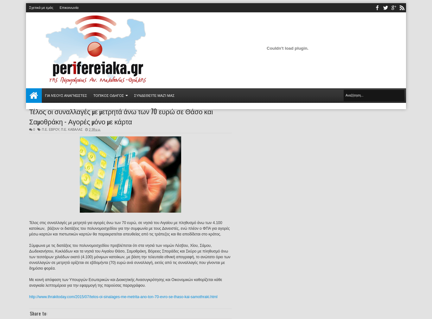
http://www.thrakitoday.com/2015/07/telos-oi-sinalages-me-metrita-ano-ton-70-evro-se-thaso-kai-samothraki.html (123, 297)
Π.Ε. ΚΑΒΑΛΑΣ (72, 129)
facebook (377, 7)
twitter (385, 7)
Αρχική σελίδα (34, 95)
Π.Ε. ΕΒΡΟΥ (50, 129)
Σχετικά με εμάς (41, 7)
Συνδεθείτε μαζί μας (154, 95)
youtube (394, 7)
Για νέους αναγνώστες (66, 95)
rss (402, 7)
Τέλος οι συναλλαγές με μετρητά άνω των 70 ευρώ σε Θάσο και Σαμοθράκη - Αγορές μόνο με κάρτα (121, 116)
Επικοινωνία (69, 7)
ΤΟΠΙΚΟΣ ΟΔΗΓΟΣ (108, 95)
